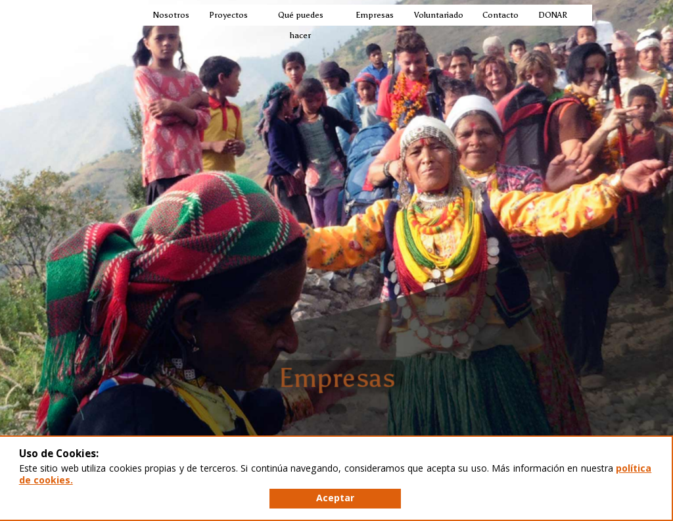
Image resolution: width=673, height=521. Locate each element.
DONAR (552, 15)
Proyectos (227, 15)
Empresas (374, 15)
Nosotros (170, 15)
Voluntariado (438, 15)
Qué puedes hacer (300, 25)
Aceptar (335, 497)
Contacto (499, 15)
